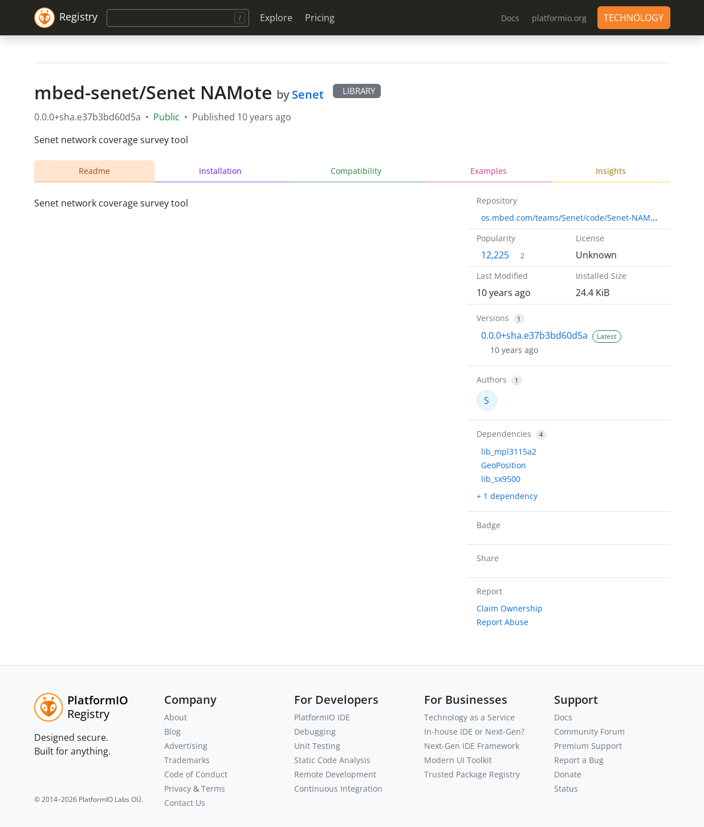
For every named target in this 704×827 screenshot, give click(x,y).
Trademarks (187, 760)
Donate (567, 774)
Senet (308, 94)
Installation (220, 170)
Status (566, 788)
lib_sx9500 (500, 478)
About (175, 717)
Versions (493, 318)
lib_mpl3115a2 (508, 451)
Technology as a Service (469, 717)
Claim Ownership (510, 608)
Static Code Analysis (332, 760)
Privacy (177, 788)
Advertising (185, 745)
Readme (94, 170)
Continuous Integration (338, 788)
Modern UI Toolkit (458, 760)
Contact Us (184, 802)
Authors (492, 379)
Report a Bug (579, 760)
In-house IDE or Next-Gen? (474, 731)
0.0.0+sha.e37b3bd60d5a (534, 335)
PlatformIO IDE (322, 717)
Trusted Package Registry (472, 774)
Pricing (320, 17)
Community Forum (589, 731)
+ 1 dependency (507, 495)
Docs (563, 717)
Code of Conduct (195, 774)
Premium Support (588, 745)
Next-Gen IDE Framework (471, 745)
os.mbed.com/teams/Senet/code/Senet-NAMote (571, 217)
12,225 (495, 255)
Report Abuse (502, 622)
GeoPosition (503, 465)
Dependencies (504, 433)
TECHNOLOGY (634, 17)
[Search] (178, 18)
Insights (611, 170)
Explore (276, 17)
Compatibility (356, 170)
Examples (488, 170)
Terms (213, 788)
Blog (172, 731)
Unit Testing (317, 745)
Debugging (315, 731)
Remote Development (335, 774)
